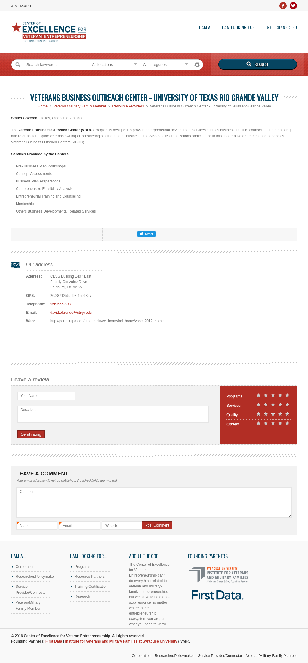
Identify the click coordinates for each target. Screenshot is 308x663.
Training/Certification (91, 586)
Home (43, 106)
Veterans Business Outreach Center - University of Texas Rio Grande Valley (154, 97)
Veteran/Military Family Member (28, 605)
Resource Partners (90, 576)
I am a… (206, 27)
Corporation (25, 567)
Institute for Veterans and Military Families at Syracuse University (121, 641)
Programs (82, 567)
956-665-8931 (61, 304)
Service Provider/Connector (31, 589)
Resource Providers (128, 106)
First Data (53, 641)
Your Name (29, 396)
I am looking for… (240, 27)
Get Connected (282, 27)
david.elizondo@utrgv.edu (71, 312)
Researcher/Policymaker (34, 576)
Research (82, 596)
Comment (27, 492)
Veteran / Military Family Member (80, 106)
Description (29, 410)
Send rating (31, 434)
